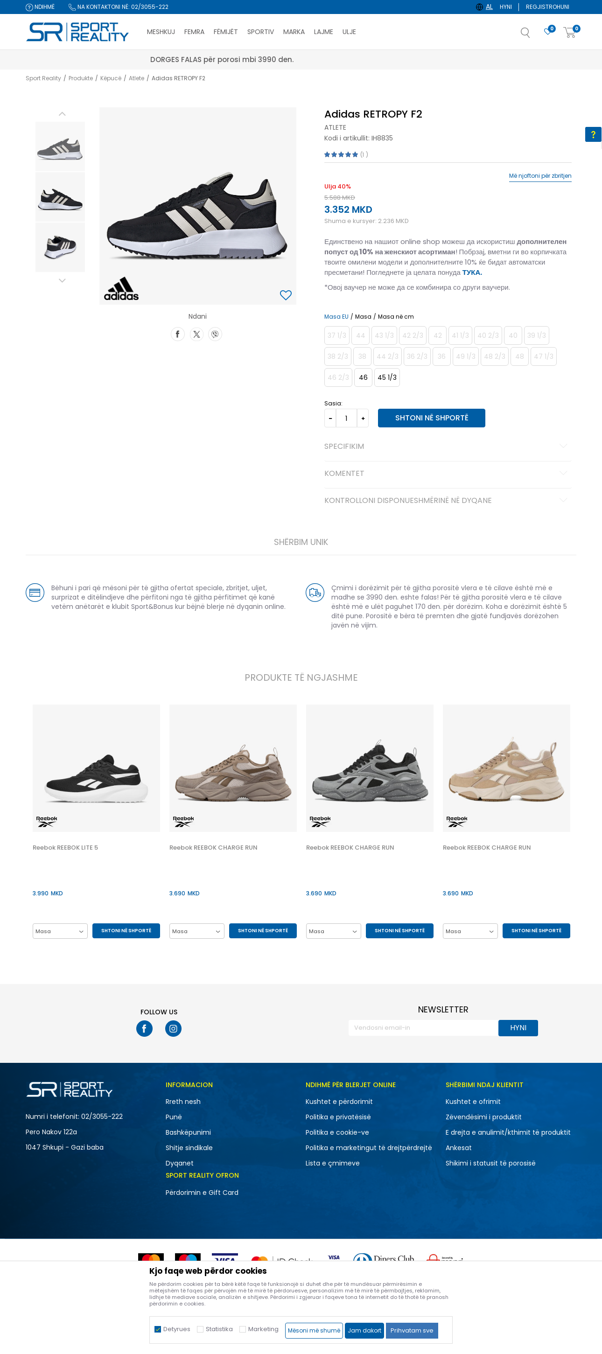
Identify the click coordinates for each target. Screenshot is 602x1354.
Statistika (219, 1329)
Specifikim (447, 447)
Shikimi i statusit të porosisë (491, 1163)
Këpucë (110, 78)
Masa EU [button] (336, 317)
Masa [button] (363, 317)
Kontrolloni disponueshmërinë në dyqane (447, 501)
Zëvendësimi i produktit (484, 1117)
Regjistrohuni (547, 7)
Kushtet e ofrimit (473, 1101)
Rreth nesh (183, 1101)
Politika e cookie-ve (337, 1132)
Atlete (136, 78)
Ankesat (459, 1147)
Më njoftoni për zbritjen (540, 176)
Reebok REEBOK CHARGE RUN (213, 848)
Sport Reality (43, 78)
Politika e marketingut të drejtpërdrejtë (369, 1147)
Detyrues (176, 1329)
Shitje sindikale (189, 1147)
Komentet (447, 474)
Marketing (263, 1329)
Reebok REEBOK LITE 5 (65, 848)
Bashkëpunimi (188, 1132)
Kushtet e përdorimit (339, 1101)
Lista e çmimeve (333, 1163)
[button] (534, 35)
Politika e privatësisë (338, 1117)
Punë (174, 1117)
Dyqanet (180, 1163)
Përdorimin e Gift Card (202, 1192)
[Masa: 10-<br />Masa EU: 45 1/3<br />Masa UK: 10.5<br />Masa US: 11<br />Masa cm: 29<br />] (387, 377)
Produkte (81, 78)
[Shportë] (569, 33)
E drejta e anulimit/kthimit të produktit (508, 1132)
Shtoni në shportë (432, 417)
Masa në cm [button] (396, 317)
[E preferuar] (548, 32)
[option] (60, 146)
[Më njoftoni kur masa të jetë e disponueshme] (337, 335)
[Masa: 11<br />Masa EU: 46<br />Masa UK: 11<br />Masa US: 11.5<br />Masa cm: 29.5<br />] (363, 377)
